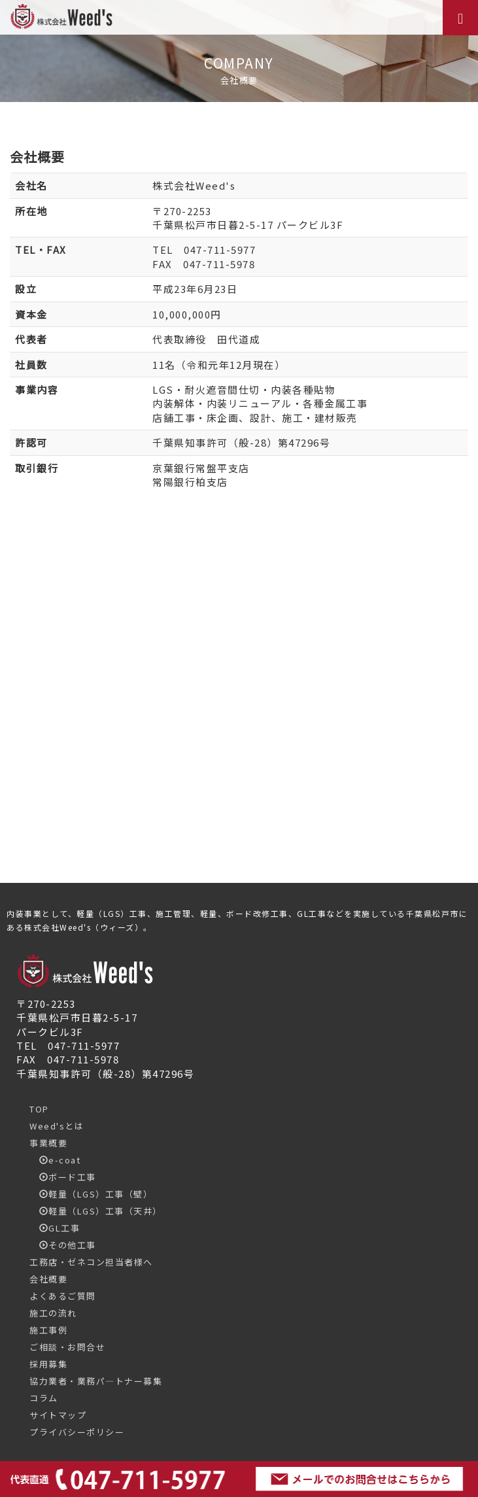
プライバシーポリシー (76, 1432)
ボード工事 (62, 1177)
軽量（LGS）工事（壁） (90, 1194)
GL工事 (54, 1228)
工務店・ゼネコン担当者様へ (91, 1262)
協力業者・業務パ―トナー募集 (95, 1381)
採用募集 (48, 1364)
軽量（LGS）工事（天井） (95, 1211)
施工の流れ (53, 1313)
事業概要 (48, 1143)
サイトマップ (57, 1415)
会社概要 (48, 1279)
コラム (43, 1398)
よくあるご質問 (62, 1296)
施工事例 (48, 1330)
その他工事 (62, 1245)
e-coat (54, 1160)
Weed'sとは (56, 1126)
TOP (39, 1109)
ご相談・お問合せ (67, 1347)
